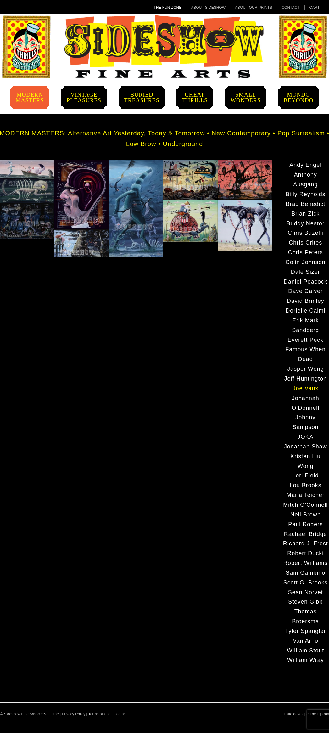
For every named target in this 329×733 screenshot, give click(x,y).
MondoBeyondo (299, 98)
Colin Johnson (306, 262)
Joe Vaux (305, 388)
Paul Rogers (305, 524)
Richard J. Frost (305, 543)
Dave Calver (305, 291)
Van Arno (305, 641)
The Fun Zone (168, 7)
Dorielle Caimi (305, 310)
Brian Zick (305, 214)
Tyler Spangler (305, 631)
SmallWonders (246, 98)
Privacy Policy (74, 714)
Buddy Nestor (306, 223)
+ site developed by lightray (306, 714)
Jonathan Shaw (305, 446)
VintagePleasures (84, 98)
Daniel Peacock (305, 282)
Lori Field (305, 475)
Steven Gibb (305, 602)
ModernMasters (29, 98)
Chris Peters (305, 252)
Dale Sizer (305, 272)
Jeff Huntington (305, 378)
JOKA (306, 437)
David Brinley (305, 301)
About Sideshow (208, 7)
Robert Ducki (305, 553)
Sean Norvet (305, 592)
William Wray (305, 660)
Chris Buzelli (305, 233)
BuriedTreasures (141, 98)
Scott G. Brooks (305, 582)
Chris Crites (305, 243)
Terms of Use (99, 714)
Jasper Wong (305, 369)
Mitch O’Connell (305, 505)
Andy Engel (305, 165)
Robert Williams (305, 563)
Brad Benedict (305, 204)
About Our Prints (253, 7)
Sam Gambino (305, 573)
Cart (314, 7)
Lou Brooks (305, 485)
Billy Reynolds (306, 194)
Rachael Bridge (305, 534)
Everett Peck (305, 340)
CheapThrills (195, 98)
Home (54, 714)
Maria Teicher (306, 495)
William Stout (305, 650)
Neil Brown (305, 514)
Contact (290, 7)
